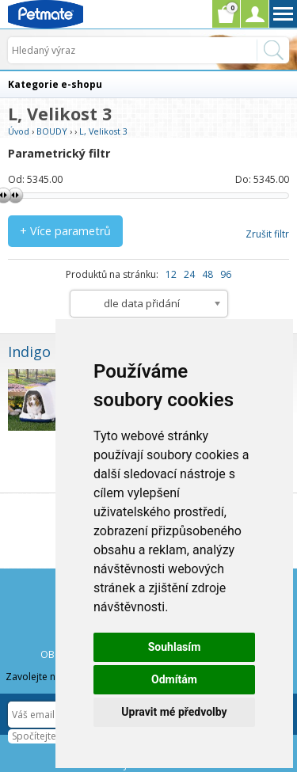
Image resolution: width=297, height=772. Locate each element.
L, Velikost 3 (103, 131)
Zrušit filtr (267, 234)
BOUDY (51, 131)
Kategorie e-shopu (55, 84)
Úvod (18, 131)
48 (207, 274)
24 (189, 274)
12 (171, 274)
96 (225, 274)
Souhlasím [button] (174, 647)
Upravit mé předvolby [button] (174, 711)
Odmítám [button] (174, 679)
